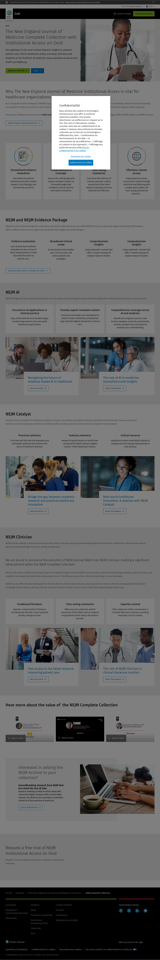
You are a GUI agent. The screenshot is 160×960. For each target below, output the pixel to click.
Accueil (9, 893)
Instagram (129, 911)
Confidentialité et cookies (43, 949)
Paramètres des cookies (70, 949)
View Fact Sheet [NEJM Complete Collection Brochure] (24, 123)
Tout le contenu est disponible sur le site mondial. (82, 2)
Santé (33, 910)
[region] (81, 133)
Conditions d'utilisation (16, 949)
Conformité (36, 928)
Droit (33, 933)
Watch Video (17, 738)
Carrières (60, 910)
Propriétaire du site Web (67, 920)
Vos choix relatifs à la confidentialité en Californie (109, 949)
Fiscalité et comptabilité (42, 915)
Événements (11, 918)
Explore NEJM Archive (29, 807)
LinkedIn (137, 911)
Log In (37, 70)
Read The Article (36, 388)
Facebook (121, 911)
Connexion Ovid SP (143, 13)
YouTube (145, 911)
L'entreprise (11, 905)
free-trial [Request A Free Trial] (18, 70)
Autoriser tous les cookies (81, 163)
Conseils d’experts (64, 905)
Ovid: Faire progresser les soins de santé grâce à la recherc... (55, 893)
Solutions (20, 893)
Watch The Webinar (113, 388)
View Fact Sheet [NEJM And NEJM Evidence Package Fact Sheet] (28, 270)
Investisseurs (62, 915)
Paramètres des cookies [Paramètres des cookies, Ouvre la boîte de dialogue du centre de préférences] (81, 156)
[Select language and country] (150, 6)
